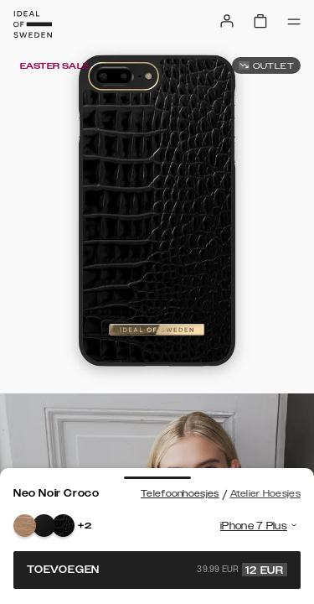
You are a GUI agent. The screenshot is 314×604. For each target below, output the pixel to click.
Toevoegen (157, 569)
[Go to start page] (32, 24)
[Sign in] (227, 21)
